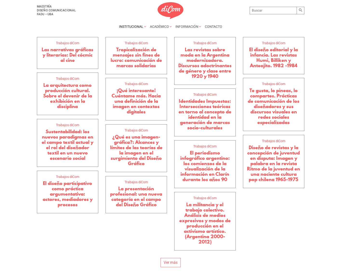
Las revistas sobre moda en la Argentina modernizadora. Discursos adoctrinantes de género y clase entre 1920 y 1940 (205, 63)
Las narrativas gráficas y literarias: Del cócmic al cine (67, 55)
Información (188, 27)
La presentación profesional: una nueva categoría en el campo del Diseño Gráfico (136, 196)
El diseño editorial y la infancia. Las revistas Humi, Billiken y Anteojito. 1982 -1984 (273, 57)
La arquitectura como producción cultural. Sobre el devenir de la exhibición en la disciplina (67, 96)
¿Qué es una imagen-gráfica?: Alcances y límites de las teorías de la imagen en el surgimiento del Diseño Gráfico (136, 150)
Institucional (132, 27)
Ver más (171, 262)
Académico (161, 27)
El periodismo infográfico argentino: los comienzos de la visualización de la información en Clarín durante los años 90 (205, 166)
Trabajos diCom (67, 43)
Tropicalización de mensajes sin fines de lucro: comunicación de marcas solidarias (136, 57)
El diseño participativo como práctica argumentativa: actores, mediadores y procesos (68, 194)
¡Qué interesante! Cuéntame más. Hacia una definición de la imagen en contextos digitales (136, 101)
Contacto (213, 27)
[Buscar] (273, 10)
